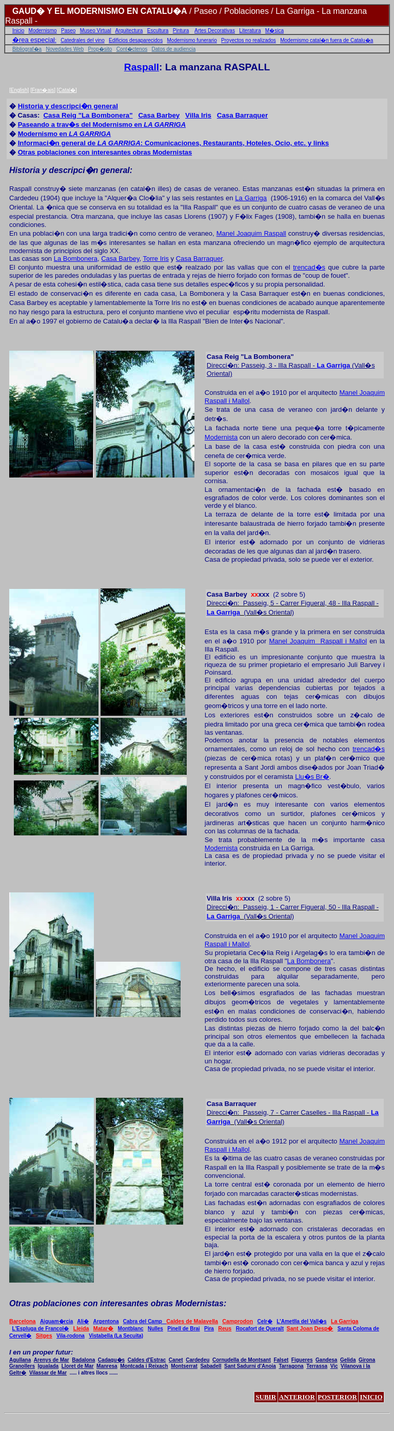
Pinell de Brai (183, 1328)
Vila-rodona (70, 1336)
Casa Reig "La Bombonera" (250, 356)
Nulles (155, 1328)
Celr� (264, 1321)
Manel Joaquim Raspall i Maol (318, 641)
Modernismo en (64, 134)
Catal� (66, 90)
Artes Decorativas (214, 30)
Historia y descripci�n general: (70, 170)
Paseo (68, 30)
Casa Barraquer (199, 258)
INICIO (371, 1397)
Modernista (221, 437)
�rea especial (33, 40)
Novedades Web (65, 49)
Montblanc (131, 1328)
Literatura (250, 30)
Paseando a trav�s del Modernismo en (102, 124)
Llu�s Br (312, 776)
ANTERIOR (297, 1397)
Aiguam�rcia (56, 1321)
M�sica (274, 30)
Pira (209, 1328)
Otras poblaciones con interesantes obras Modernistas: (117, 1303)
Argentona (106, 1321)
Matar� (103, 1328)
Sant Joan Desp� (310, 1328)
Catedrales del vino (83, 40)
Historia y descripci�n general (68, 106)
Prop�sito (100, 49)
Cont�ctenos (132, 49)
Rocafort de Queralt (260, 1328)
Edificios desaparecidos (136, 40)
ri (198, 115)
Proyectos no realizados (248, 40)
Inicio (18, 30)
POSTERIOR (337, 1397)
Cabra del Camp (144, 1321)
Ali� (83, 1321)
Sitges (44, 1335)
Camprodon (237, 1321)
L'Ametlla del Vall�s (301, 1321)
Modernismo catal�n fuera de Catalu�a (326, 40)
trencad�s (309, 267)
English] (20, 90)
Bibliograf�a (27, 49)
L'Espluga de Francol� (40, 1328)
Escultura (158, 30)
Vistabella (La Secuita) (116, 1336)
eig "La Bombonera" (87, 115)
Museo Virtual (95, 30)
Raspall (141, 67)
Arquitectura (129, 30)
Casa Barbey (120, 258)
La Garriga (251, 198)
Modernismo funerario (192, 40)
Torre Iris (156, 258)
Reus (224, 1328)
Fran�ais (43, 90)
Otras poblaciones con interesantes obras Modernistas (105, 152)
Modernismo (43, 30)
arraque (242, 115)
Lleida (81, 1328)
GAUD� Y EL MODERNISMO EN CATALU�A (99, 11)
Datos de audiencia (174, 49)
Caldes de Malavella (192, 1321)
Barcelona (22, 1321)
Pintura (181, 30)
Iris (219, 898)
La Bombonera (75, 258)
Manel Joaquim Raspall (251, 233)
